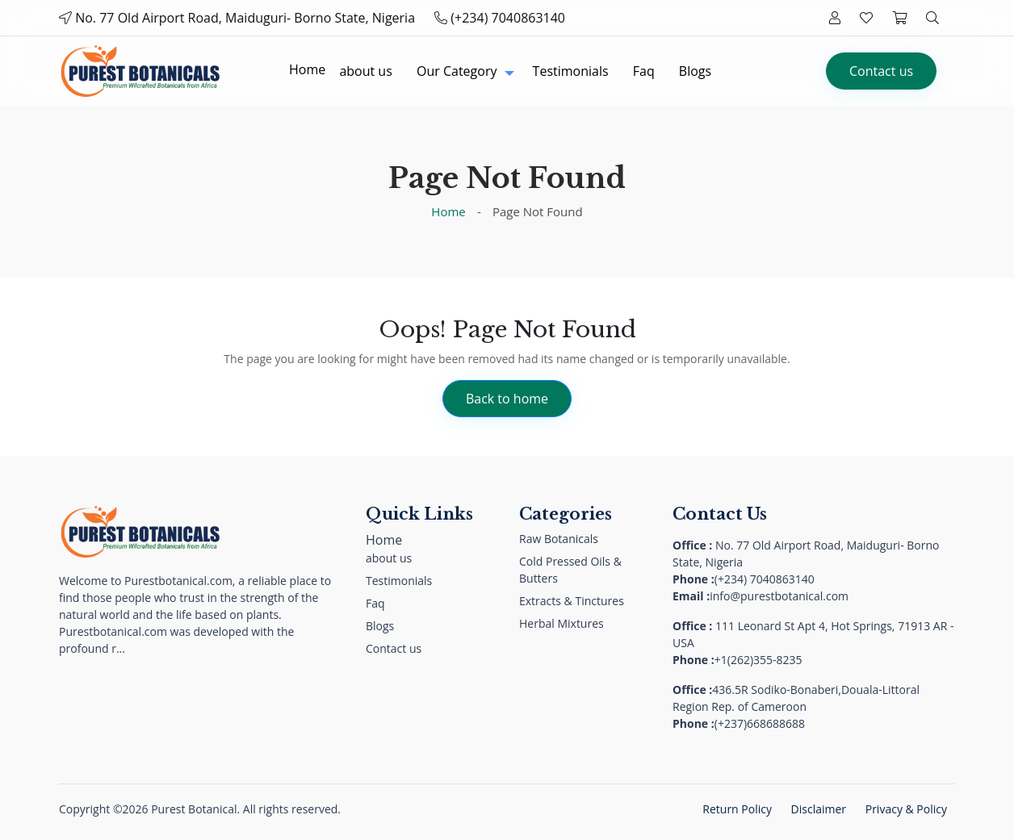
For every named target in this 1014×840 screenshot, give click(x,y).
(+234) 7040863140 (507, 18)
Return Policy (737, 809)
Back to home (507, 398)
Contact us (881, 71)
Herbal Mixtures (561, 623)
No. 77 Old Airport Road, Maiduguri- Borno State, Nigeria (245, 18)
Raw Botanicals (558, 538)
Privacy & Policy (906, 809)
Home (448, 211)
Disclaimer (818, 809)
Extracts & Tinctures (571, 600)
